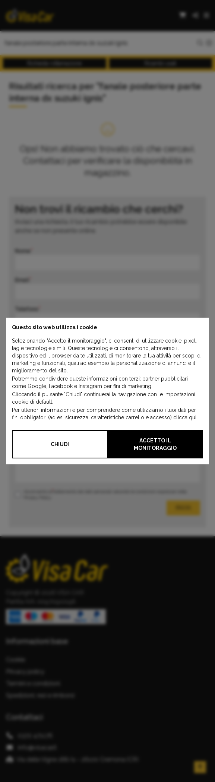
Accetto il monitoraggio (155, 444)
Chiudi (60, 444)
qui (192, 417)
